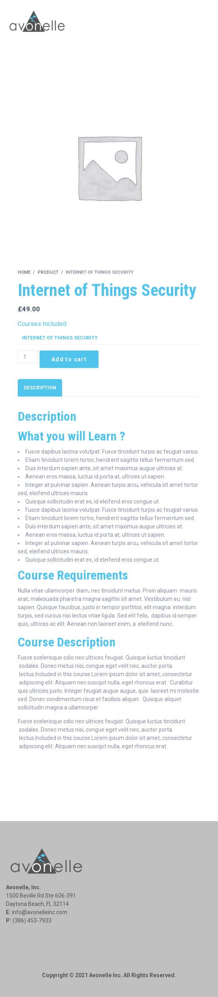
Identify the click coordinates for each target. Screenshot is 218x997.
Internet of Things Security (60, 338)
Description (40, 388)
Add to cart (69, 359)
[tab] (40, 388)
